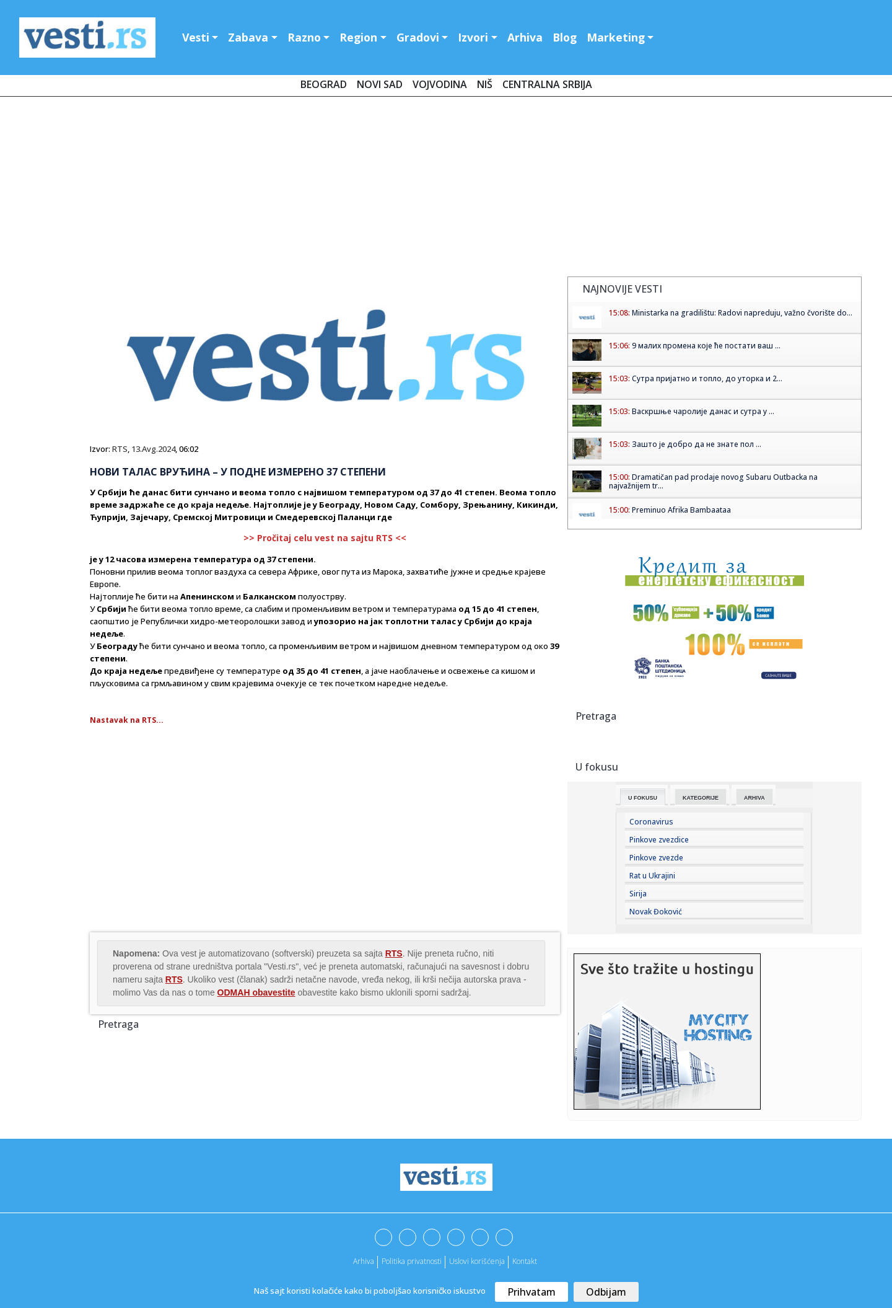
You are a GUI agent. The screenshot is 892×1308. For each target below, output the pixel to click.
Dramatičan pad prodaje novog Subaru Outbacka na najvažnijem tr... (713, 481)
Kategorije (701, 798)
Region (358, 37)
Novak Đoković (655, 911)
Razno (304, 37)
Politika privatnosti (412, 1261)
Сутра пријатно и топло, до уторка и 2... (707, 378)
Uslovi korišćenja (477, 1261)
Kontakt (524, 1261)
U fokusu (642, 798)
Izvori (473, 37)
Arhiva (525, 37)
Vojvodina (440, 84)
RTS (120, 448)
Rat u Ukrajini (652, 875)
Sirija (638, 893)
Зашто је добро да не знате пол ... (696, 444)
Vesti (195, 37)
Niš (484, 84)
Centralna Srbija (547, 84)
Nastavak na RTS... (127, 720)
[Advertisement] (446, 189)
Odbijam (606, 1292)
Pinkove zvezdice (659, 839)
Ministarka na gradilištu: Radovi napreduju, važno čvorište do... (742, 312)
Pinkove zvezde (656, 857)
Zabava (248, 37)
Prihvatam (531, 1292)
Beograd (323, 84)
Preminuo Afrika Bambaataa (681, 510)
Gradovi (417, 37)
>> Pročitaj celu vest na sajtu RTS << (324, 538)
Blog (565, 37)
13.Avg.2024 (153, 448)
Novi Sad (380, 84)
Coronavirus (651, 821)
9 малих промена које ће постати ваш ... (706, 345)
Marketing (616, 37)
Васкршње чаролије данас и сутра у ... (703, 411)
